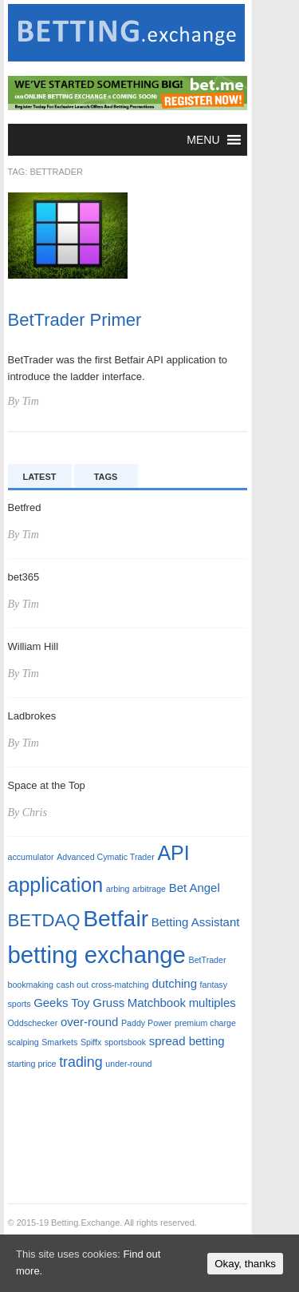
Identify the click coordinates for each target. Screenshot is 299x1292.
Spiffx (91, 1042)
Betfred (24, 507)
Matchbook (157, 1002)
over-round (89, 1021)
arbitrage (149, 889)
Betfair (115, 918)
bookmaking (30, 984)
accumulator (31, 857)
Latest (40, 477)
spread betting (187, 1041)
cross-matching (120, 984)
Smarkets (59, 1042)
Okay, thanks (245, 1264)
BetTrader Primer (75, 320)
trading (81, 1062)
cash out (73, 984)
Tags (106, 477)
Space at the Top (46, 785)
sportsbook (125, 1042)
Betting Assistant (195, 922)
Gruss (108, 1002)
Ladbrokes (32, 716)
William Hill (33, 646)
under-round (128, 1063)
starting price (32, 1063)
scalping (23, 1042)
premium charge (205, 1023)
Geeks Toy (61, 1002)
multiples (212, 1002)
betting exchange (97, 954)
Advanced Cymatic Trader (106, 857)
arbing (118, 889)
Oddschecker (33, 1023)
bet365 (24, 577)
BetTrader (207, 960)
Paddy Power (146, 1023)
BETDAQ (44, 920)
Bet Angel (194, 887)
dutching (174, 983)
